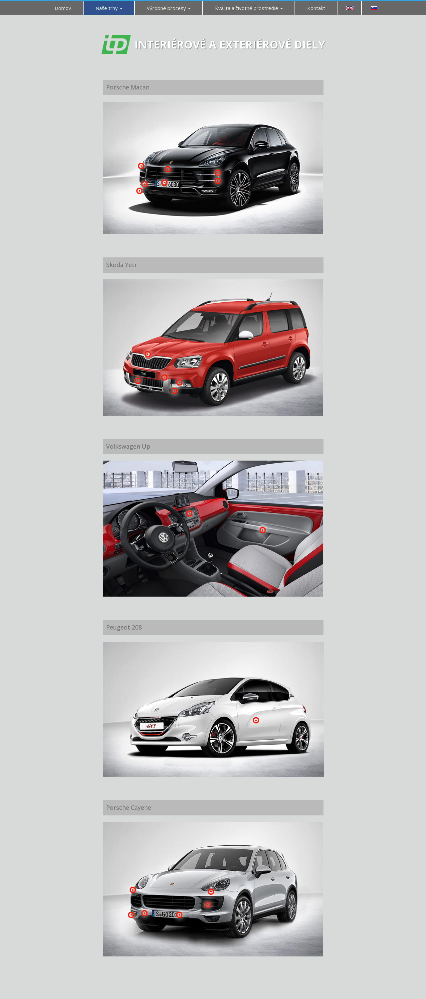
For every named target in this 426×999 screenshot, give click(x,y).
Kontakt (316, 8)
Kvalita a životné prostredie (249, 8)
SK (373, 8)
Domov (63, 8)
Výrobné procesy (169, 8)
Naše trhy (109, 8)
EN (349, 8)
